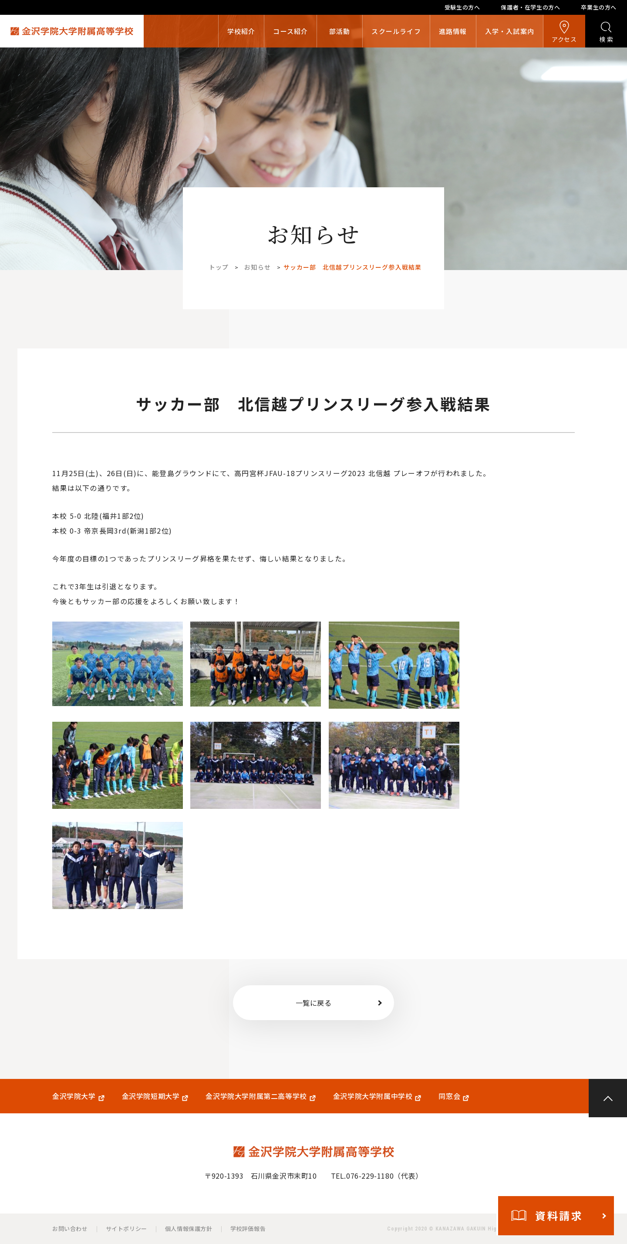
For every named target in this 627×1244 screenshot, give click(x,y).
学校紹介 (241, 31)
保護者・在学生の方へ (530, 7)
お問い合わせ (70, 1228)
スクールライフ (396, 31)
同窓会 (449, 1096)
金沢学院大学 (74, 1096)
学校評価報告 (248, 1228)
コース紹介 (290, 31)
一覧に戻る (314, 1002)
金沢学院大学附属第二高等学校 (256, 1096)
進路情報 (453, 31)
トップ (219, 267)
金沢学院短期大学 (151, 1096)
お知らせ (257, 267)
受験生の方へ (462, 7)
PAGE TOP (608, 1098)
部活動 (340, 31)
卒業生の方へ (599, 7)
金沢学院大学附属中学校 (373, 1096)
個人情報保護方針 (188, 1228)
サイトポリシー (126, 1228)
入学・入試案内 (509, 31)
